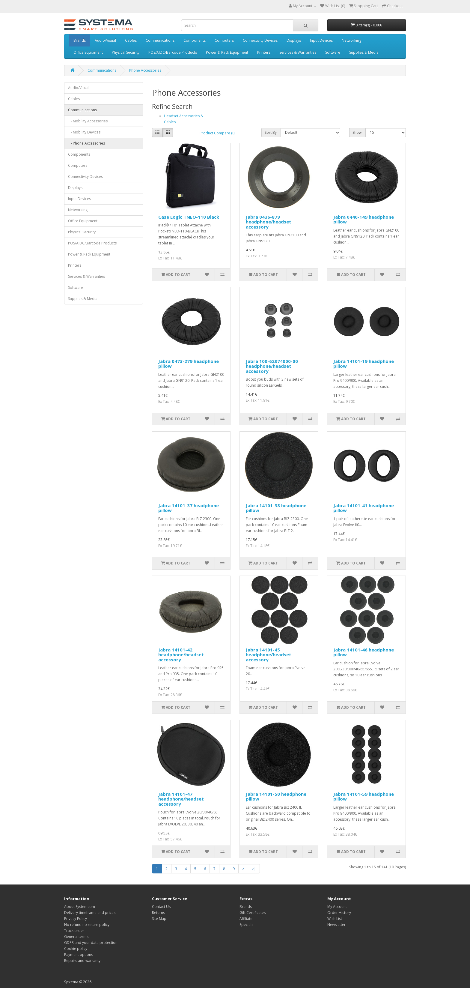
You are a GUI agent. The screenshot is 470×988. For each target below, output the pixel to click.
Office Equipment (88, 52)
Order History (339, 912)
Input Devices (321, 40)
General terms (76, 936)
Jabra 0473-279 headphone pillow (188, 363)
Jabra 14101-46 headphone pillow (363, 652)
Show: (357, 132)
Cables (131, 40)
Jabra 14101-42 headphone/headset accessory (181, 655)
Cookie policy (75, 948)
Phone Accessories (145, 70)
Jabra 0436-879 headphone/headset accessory (268, 222)
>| (254, 868)
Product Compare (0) (217, 133)
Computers (224, 40)
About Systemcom (79, 906)
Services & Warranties (297, 52)
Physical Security (125, 52)
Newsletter (336, 924)
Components (194, 40)
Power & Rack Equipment (227, 52)
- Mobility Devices (84, 132)
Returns (158, 912)
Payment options (78, 954)
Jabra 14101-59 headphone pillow (363, 796)
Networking (351, 40)
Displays (294, 40)
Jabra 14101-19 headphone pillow (363, 363)
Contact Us (161, 906)
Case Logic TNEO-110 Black (188, 217)
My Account (337, 906)
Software (332, 52)
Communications (160, 40)
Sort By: (271, 132)
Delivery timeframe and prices (89, 912)
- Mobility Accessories (88, 121)
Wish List (334, 918)
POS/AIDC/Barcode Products (172, 52)
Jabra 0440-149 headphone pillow (363, 219)
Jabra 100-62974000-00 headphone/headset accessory (272, 366)
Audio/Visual (105, 40)
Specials (246, 924)
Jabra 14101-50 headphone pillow (276, 796)
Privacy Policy (75, 918)
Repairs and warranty (82, 960)
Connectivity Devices (260, 40)
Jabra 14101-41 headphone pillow (363, 507)
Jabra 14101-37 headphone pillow (188, 507)
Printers (263, 52)
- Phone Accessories (86, 143)
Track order (74, 930)
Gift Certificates (252, 912)
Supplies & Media (364, 52)
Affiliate (245, 918)
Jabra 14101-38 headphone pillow (276, 507)
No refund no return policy (86, 924)
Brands (79, 40)
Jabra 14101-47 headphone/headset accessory (181, 799)
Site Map (159, 918)
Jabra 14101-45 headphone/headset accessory (268, 655)
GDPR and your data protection (91, 942)
